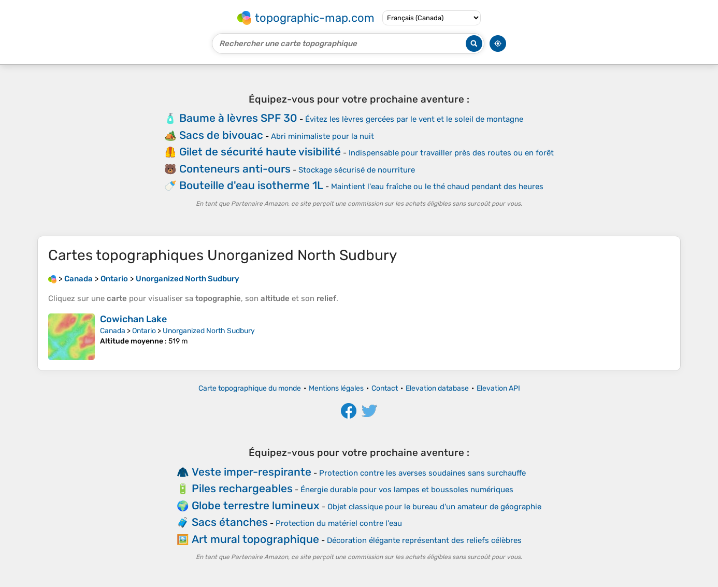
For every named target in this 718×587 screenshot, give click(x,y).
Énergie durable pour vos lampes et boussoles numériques (406, 489)
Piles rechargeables (242, 488)
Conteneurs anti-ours (235, 168)
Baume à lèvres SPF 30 (238, 117)
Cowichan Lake (133, 319)
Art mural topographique (255, 539)
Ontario (144, 330)
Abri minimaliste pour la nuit (322, 136)
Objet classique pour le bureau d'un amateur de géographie (434, 506)
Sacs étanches (230, 522)
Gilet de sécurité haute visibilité (260, 151)
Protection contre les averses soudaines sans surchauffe (422, 473)
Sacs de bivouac (221, 134)
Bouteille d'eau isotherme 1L (251, 185)
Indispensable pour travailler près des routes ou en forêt (451, 153)
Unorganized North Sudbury (209, 330)
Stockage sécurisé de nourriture (356, 170)
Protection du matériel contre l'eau (339, 523)
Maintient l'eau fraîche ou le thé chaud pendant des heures (437, 186)
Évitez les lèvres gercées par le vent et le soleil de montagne (414, 119)
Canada (112, 330)
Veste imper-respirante (251, 471)
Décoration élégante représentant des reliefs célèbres (424, 540)
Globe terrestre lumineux (256, 505)
